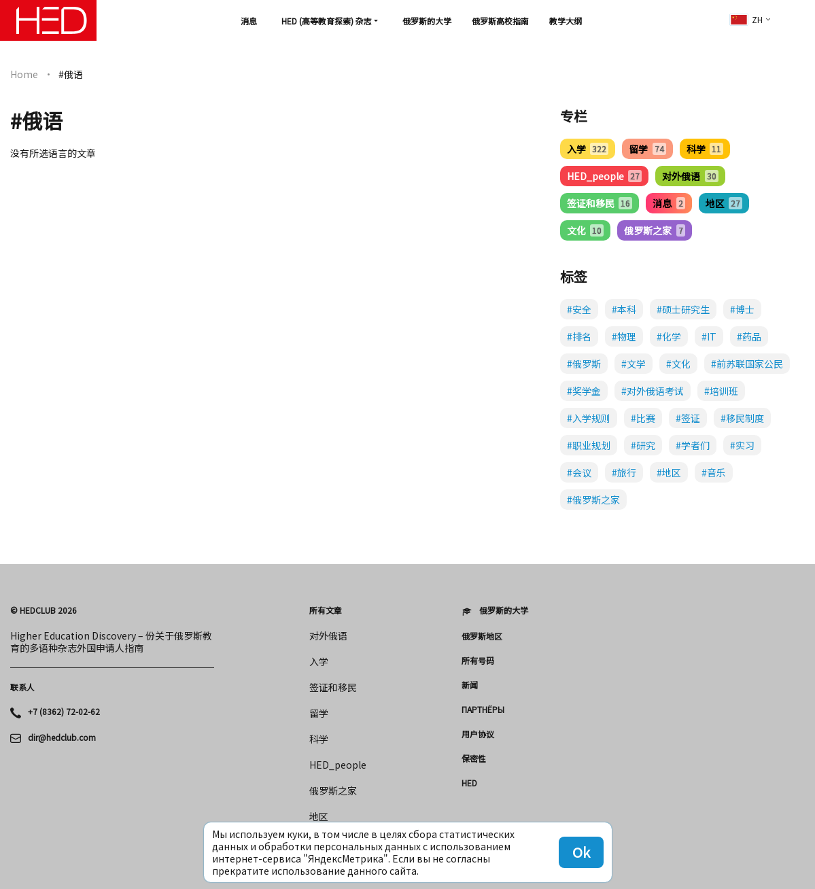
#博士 (742, 309)
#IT (708, 336)
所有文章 (325, 610)
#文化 (678, 363)
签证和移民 (599, 203)
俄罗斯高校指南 (500, 21)
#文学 (633, 363)
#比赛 (643, 418)
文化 (585, 230)
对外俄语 (690, 176)
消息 (249, 21)
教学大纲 (565, 21)
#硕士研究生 (683, 309)
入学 (587, 149)
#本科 (624, 309)
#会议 (579, 472)
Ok (581, 852)
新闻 (470, 685)
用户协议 (478, 734)
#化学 (669, 336)
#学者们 (693, 445)
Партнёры (483, 709)
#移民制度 (742, 418)
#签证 (688, 418)
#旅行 (624, 472)
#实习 (742, 445)
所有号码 (478, 660)
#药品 (749, 336)
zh (746, 19)
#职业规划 (588, 445)
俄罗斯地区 (482, 636)
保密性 (474, 758)
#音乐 (713, 472)
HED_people (604, 176)
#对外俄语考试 (652, 391)
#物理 (624, 336)
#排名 (579, 336)
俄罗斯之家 (654, 230)
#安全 (579, 309)
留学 (647, 149)
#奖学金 (584, 391)
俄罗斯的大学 (426, 21)
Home (24, 74)
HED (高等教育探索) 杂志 (326, 21)
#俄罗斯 (584, 363)
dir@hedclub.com (62, 737)
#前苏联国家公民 (747, 363)
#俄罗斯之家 (593, 499)
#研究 (643, 445)
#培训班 (721, 391)
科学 (705, 149)
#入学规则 (588, 418)
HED (469, 783)
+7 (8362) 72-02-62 (64, 711)
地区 (724, 203)
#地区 (669, 472)
